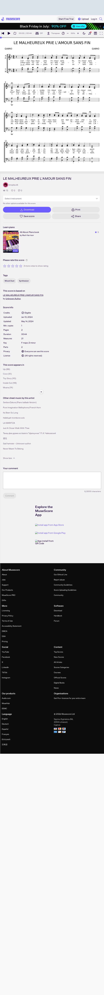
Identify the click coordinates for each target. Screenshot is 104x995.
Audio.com (6, 698)
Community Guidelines (63, 585)
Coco (5, 374)
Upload (83, 19)
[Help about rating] (26, 260)
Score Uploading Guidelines (65, 590)
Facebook (6, 657)
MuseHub (6, 703)
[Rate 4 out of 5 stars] (16, 266)
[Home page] (10, 19)
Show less (9, 458)
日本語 (4, 744)
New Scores (59, 657)
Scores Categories (61, 667)
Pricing (5, 641)
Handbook (58, 616)
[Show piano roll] (95, 33)
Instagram (6, 678)
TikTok (4, 672)
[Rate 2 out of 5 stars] (8, 266)
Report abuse (59, 580)
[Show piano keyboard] (90, 33)
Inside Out (7, 383)
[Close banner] (100, 26)
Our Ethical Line (60, 574)
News (56, 688)
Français (5, 734)
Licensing (6, 610)
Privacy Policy (7, 616)
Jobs (3, 580)
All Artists (58, 662)
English (5, 719)
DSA (4, 636)
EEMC (4, 708)
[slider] (1, 37)
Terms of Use (7, 621)
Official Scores (60, 678)
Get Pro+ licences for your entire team (69, 698)
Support (5, 585)
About (4, 574)
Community (58, 595)
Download (58, 610)
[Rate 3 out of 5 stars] (12, 266)
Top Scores (58, 652)
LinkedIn (5, 667)
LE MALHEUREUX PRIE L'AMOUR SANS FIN (23, 295)
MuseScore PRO (8, 595)
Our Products (7, 590)
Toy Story (7, 378)
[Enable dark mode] (84, 33)
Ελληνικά (6, 739)
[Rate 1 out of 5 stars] (4, 266)
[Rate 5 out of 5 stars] (20, 266)
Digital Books (59, 683)
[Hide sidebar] (41, 392)
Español (5, 729)
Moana (6, 387)
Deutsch (5, 724)
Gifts (4, 600)
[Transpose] (53, 33)
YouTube (5, 652)
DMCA (4, 631)
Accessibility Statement (11, 626)
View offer (79, 26)
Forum (56, 621)
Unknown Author (13, 298)
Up (4, 369)
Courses (57, 672)
